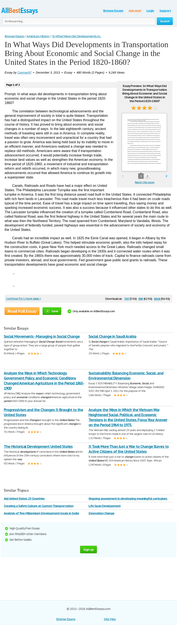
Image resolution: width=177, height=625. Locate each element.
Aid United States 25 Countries (24, 498)
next (167, 176)
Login (150, 11)
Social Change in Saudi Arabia (112, 336)
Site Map (110, 619)
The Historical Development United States (38, 446)
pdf (140, 298)
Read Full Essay (22, 311)
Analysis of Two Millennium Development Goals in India (41, 513)
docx (157, 298)
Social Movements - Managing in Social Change (42, 336)
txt (126, 298)
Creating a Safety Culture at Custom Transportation (38, 506)
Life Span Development (104, 506)
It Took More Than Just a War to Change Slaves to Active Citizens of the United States (128, 449)
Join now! (135, 11)
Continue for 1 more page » (23, 298)
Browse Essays (113, 11)
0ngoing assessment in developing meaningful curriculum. (128, 498)
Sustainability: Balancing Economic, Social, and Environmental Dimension (125, 376)
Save (52, 311)
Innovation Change (101, 513)
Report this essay (144, 182)
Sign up (88, 549)
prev (123, 176)
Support (165, 11)
